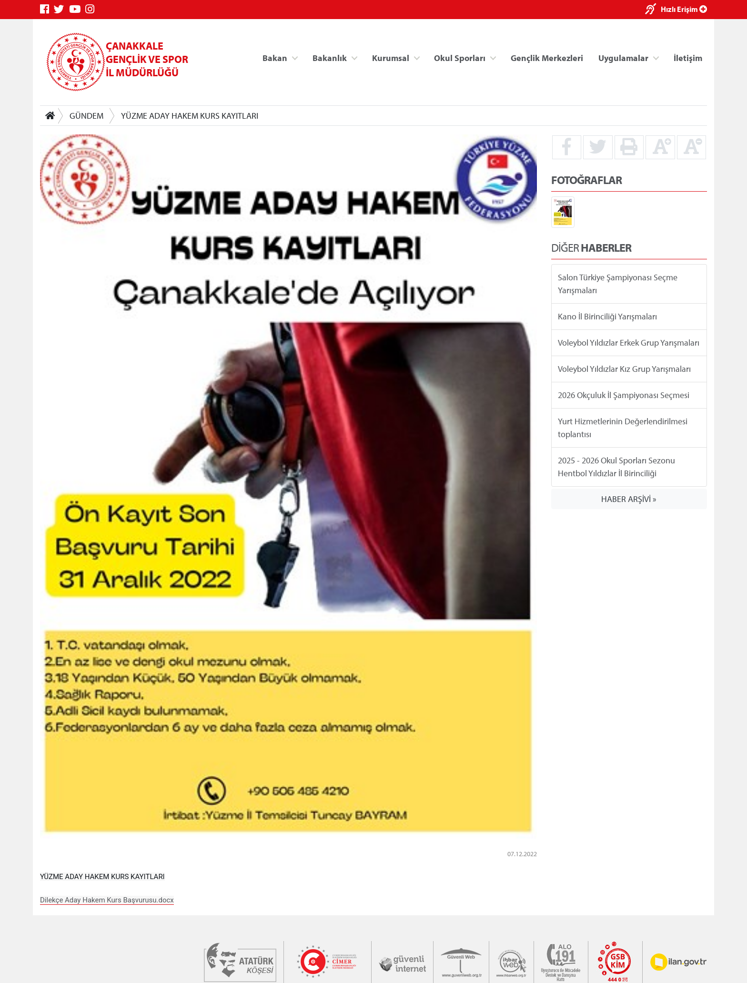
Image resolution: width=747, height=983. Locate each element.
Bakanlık (330, 57)
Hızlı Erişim (684, 9)
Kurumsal (390, 57)
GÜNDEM (86, 115)
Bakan (274, 57)
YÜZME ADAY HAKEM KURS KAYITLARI (189, 115)
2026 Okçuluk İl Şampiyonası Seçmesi (623, 394)
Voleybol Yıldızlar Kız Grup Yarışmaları (624, 368)
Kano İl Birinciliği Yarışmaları (607, 316)
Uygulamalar (623, 57)
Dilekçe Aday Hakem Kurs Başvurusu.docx (107, 900)
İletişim (688, 57)
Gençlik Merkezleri (547, 57)
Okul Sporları (459, 57)
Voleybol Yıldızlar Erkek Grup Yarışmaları (628, 342)
